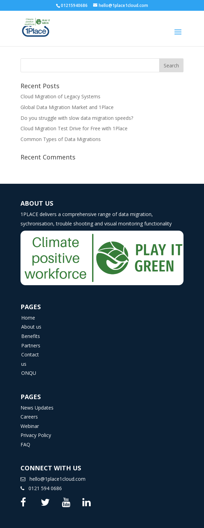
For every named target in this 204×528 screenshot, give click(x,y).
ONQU (28, 373)
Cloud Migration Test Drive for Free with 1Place (74, 128)
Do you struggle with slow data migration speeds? (77, 118)
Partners (30, 345)
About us (31, 326)
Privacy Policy (36, 435)
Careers (29, 416)
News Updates (37, 407)
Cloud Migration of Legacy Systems (60, 96)
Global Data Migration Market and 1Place (67, 107)
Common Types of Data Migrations (61, 139)
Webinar (30, 426)
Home (28, 317)
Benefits (30, 336)
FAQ (25, 444)
